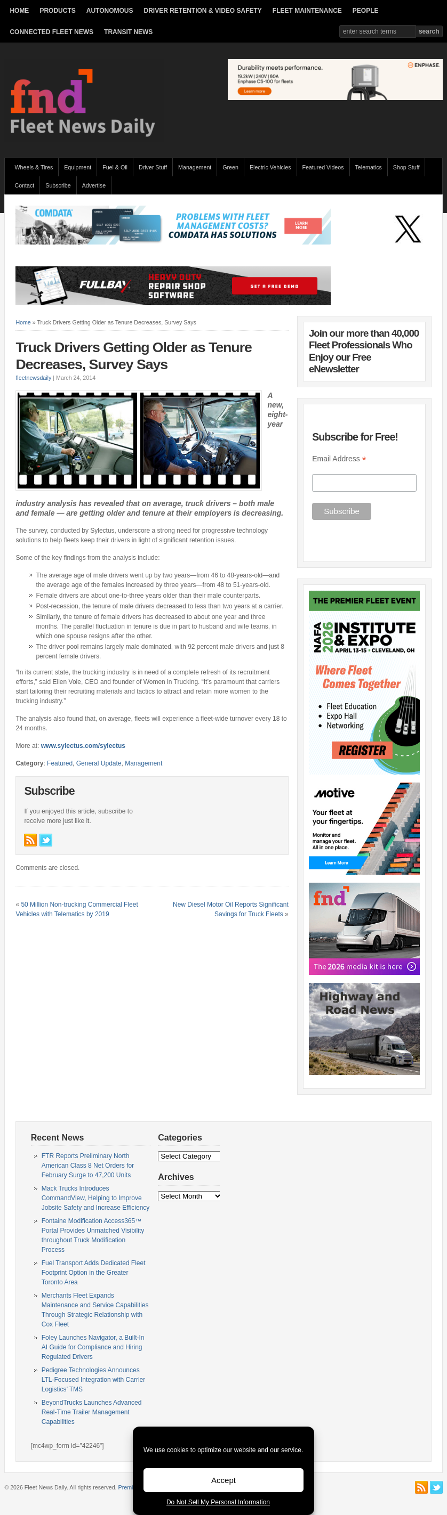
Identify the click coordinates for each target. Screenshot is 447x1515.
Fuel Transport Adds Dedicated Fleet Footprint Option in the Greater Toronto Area (94, 1272)
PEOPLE (366, 10)
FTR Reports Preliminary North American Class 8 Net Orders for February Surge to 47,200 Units (88, 1165)
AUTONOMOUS (109, 10)
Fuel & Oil (114, 167)
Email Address (339, 459)
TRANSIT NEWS (128, 32)
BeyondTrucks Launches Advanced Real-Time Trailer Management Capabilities (92, 1412)
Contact (25, 185)
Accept (223, 1480)
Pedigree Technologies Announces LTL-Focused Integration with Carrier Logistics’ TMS (94, 1379)
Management (194, 167)
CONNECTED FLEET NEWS (51, 32)
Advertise (94, 185)
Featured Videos (323, 167)
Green (230, 167)
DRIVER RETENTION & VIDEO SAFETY (203, 10)
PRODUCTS (57, 10)
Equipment (77, 167)
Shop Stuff (406, 167)
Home (22, 322)
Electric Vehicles (270, 167)
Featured (60, 763)
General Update (99, 763)
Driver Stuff (153, 167)
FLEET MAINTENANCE (307, 10)
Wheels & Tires (34, 167)
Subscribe (57, 185)
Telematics (368, 167)
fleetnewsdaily (33, 377)
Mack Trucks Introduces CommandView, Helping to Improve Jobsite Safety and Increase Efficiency (96, 1198)
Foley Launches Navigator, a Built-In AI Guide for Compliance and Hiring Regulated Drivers (93, 1347)
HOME (19, 10)
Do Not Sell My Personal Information (218, 1502)
